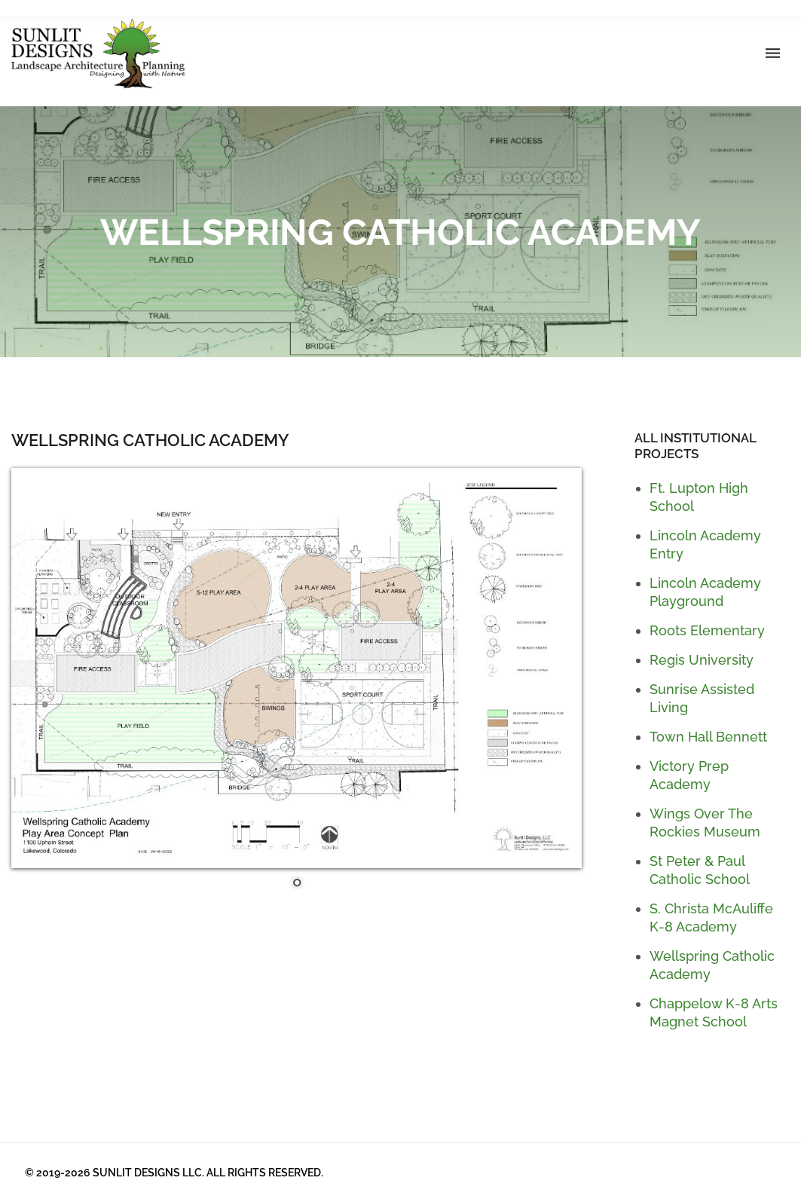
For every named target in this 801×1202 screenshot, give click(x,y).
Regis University (702, 660)
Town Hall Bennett (708, 737)
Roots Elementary (707, 630)
